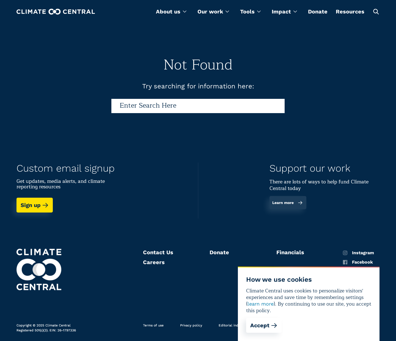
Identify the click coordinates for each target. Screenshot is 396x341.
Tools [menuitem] (250, 11)
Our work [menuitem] (213, 11)
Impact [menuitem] (284, 11)
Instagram (358, 252)
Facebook (358, 262)
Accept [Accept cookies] (263, 325)
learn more (261, 304)
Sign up (35, 205)
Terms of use (153, 325)
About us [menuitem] (171, 11)
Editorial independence (237, 325)
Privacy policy (191, 325)
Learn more (287, 202)
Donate (318, 11)
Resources (350, 11)
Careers (154, 262)
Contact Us (158, 252)
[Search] (198, 106)
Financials (290, 252)
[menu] (171, 11)
